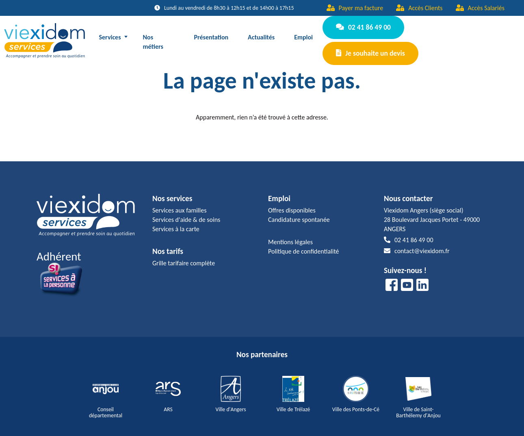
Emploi (303, 34)
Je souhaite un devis (369, 48)
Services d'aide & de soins (186, 213)
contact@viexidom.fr (417, 245)
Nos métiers (153, 38)
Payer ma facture (355, 8)
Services (110, 34)
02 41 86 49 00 (362, 28)
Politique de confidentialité (303, 245)
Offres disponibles (292, 204)
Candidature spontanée (299, 213)
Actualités (261, 34)
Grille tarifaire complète (183, 256)
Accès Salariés (480, 8)
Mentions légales (290, 235)
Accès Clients (419, 8)
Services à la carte (175, 222)
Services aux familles (179, 204)
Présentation (211, 34)
